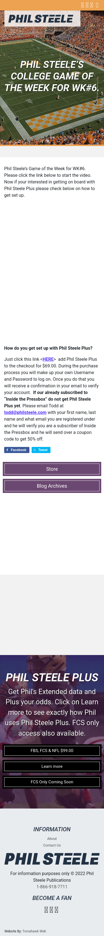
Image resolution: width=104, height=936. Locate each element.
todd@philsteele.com (25, 412)
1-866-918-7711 (51, 886)
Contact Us (52, 845)
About (52, 839)
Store (52, 469)
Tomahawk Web (34, 931)
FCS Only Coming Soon (52, 781)
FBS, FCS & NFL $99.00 (52, 750)
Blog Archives (52, 486)
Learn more (52, 766)
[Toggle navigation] (12, 32)
